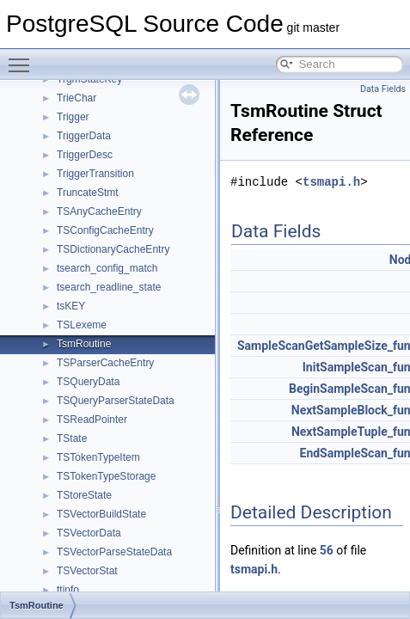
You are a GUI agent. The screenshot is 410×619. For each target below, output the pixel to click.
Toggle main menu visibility (23, 57)
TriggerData (84, 136)
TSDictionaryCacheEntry (113, 249)
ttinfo (68, 590)
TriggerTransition (95, 174)
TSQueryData (88, 382)
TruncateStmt (88, 193)
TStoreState (84, 495)
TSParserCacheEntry (105, 363)
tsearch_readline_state (109, 287)
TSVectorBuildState (101, 514)
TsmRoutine (84, 344)
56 (327, 550)
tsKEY (71, 306)
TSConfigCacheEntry (105, 230)
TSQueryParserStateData (115, 401)
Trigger (73, 117)
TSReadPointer (92, 420)
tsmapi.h (331, 182)
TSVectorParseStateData (114, 552)
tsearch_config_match (107, 268)
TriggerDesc (85, 155)
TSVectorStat (87, 571)
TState (72, 438)
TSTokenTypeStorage (106, 476)
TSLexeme (82, 325)
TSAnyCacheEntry (99, 211)
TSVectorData (89, 533)
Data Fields (383, 89)
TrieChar (76, 98)
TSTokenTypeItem (98, 457)
